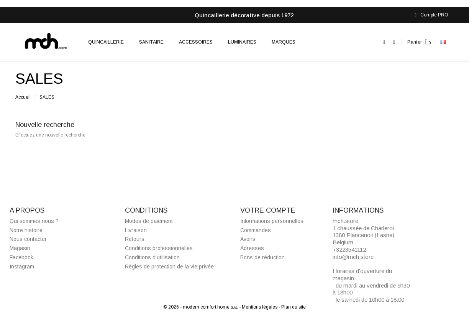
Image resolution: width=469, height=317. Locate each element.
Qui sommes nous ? (34, 221)
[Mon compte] (394, 42)
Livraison (136, 230)
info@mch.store (353, 257)
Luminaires (242, 42)
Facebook (21, 257)
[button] (384, 42)
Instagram (22, 266)
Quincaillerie (106, 42)
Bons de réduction (262, 257)
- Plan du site (292, 307)
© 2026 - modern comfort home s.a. (201, 307)
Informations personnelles (271, 221)
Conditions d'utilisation (152, 257)
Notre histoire (26, 230)
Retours (134, 239)
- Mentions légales (259, 307)
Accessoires (196, 42)
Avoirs (248, 239)
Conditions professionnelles (159, 248)
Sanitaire (151, 42)
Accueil (23, 97)
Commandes (255, 230)
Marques (283, 42)
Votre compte (267, 210)
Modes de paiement (149, 221)
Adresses (252, 248)
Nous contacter (28, 239)
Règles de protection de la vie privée (169, 266)
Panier (414, 42)
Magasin (20, 248)
